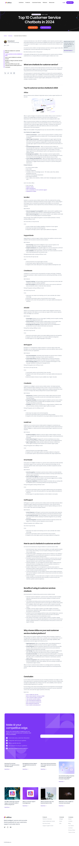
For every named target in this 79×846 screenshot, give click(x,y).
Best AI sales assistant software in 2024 (35, 696)
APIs (60, 823)
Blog (69, 823)
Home (5, 35)
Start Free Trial (33, 27)
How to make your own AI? (32, 694)
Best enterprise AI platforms (32, 703)
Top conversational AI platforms (33, 700)
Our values (71, 825)
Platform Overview (47, 819)
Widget (61, 819)
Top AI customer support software (34, 697)
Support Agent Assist (48, 825)
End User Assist (46, 823)
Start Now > (70, 2)
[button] (21, 2)
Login (64, 2)
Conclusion (7, 67)
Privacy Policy (71, 830)
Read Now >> (7, 769)
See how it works (45, 27)
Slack (60, 821)
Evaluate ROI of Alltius (31, 191)
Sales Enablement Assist (49, 821)
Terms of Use (71, 832)
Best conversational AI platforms (33, 702)
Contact (70, 828)
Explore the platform (31, 188)
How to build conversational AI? (33, 705)
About (69, 819)
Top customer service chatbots (33, 699)
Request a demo (30, 187)
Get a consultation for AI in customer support (36, 189)
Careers (70, 821)
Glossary (10, 35)
